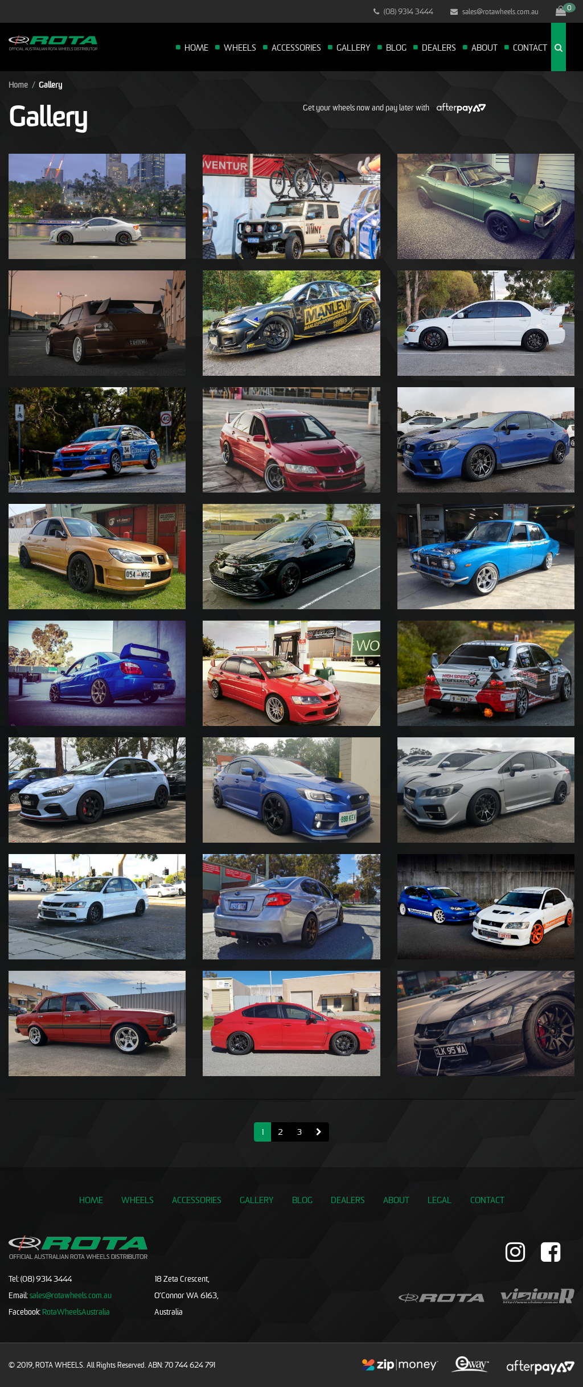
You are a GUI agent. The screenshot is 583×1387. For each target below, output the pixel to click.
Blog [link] (302, 1200)
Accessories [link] (196, 1200)
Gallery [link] (257, 1200)
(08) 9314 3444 (403, 11)
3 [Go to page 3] (299, 1131)
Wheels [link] (137, 1200)
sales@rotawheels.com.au (494, 11)
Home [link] (91, 1200)
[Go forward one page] (319, 1132)
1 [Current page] (262, 1131)
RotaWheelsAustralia (76, 1311)
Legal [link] (439, 1200)
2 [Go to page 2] (280, 1131)
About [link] (396, 1200)
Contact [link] (487, 1200)
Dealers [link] (348, 1200)
